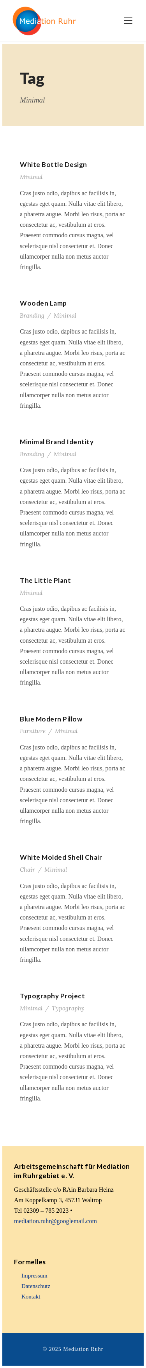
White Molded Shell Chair (61, 857)
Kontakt (30, 1296)
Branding (32, 315)
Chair (27, 869)
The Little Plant (45, 580)
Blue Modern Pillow (51, 719)
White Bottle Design (53, 164)
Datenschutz (35, 1286)
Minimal (31, 177)
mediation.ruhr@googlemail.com (55, 1221)
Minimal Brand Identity (56, 442)
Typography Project (52, 996)
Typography (68, 1008)
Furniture (33, 731)
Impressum (34, 1275)
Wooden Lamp (43, 303)
